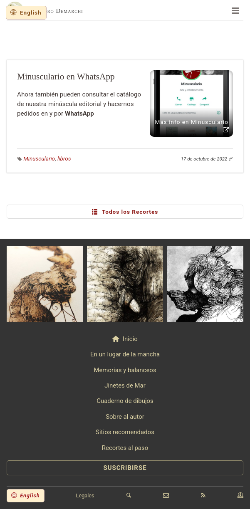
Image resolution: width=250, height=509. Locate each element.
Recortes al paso (125, 448)
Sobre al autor (125, 416)
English (31, 12)
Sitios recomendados (125, 432)
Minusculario (39, 158)
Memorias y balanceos (125, 370)
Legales (85, 495)
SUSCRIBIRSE (124, 468)
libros (64, 158)
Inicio (130, 339)
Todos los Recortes (125, 211)
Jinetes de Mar (125, 385)
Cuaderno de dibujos (125, 401)
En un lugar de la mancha (125, 354)
